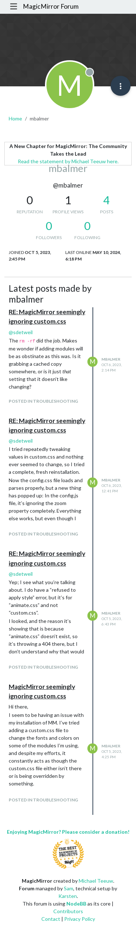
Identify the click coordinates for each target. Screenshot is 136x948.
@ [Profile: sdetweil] (21, 332)
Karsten (67, 896)
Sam (68, 888)
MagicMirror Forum (51, 6)
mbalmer (111, 359)
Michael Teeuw (96, 881)
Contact (50, 919)
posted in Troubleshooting (43, 401)
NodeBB (76, 903)
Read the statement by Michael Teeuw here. (68, 161)
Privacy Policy (79, 919)
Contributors (68, 911)
